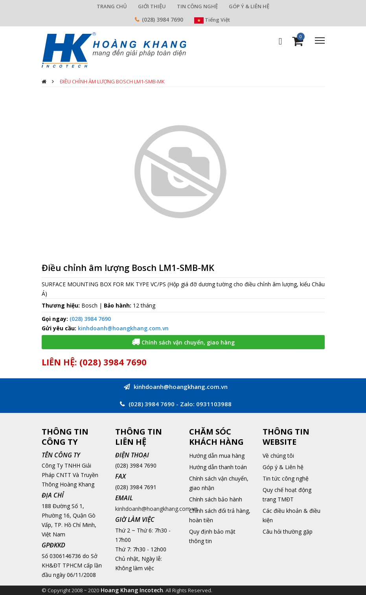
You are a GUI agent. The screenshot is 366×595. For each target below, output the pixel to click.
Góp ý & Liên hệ (283, 467)
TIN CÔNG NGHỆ (197, 6)
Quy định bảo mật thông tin (212, 536)
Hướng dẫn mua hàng (217, 455)
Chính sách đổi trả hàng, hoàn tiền (219, 515)
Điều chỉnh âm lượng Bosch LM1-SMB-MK (112, 81)
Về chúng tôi (278, 455)
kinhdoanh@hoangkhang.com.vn (123, 328)
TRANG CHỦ (112, 6)
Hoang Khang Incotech (132, 590)
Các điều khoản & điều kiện (291, 515)
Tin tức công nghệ (286, 478)
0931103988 (214, 404)
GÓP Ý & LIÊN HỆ (249, 6)
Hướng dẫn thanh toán (218, 467)
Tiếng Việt (212, 19)
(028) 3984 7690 (162, 19)
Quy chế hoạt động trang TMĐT (287, 494)
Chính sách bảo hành (215, 499)
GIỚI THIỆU (152, 6)
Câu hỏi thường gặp (288, 531)
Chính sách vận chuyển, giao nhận (218, 483)
